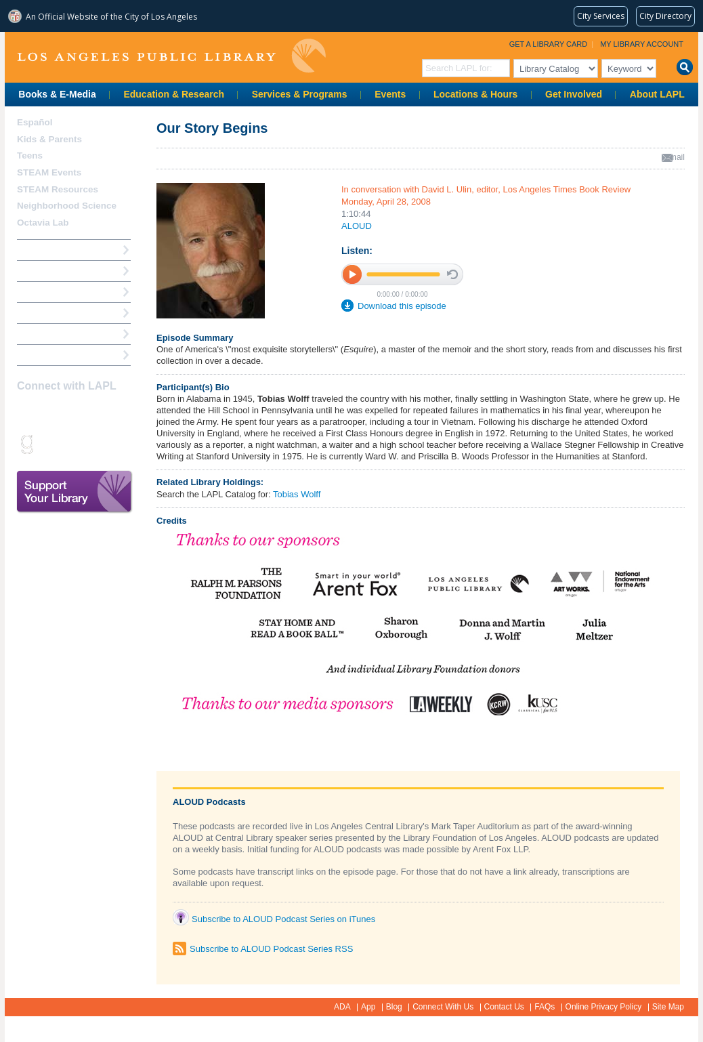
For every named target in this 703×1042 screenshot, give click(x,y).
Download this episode (402, 306)
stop (452, 274)
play (352, 274)
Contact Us (504, 1007)
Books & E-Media (56, 94)
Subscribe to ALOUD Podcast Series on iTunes (283, 919)
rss (73, 444)
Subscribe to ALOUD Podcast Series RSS (271, 949)
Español (35, 122)
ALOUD (356, 226)
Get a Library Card (548, 44)
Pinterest (120, 412)
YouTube (97, 412)
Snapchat (49, 444)
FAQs (544, 1007)
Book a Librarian (52, 334)
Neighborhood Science (66, 206)
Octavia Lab (43, 222)
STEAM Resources (57, 189)
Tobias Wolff (296, 494)
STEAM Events (49, 172)
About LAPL (657, 94)
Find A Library (46, 355)
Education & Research (173, 94)
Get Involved (573, 94)
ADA (342, 1007)
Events (390, 94)
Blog (394, 1007)
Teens (30, 155)
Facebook (26, 412)
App (368, 1007)
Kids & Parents (49, 139)
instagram (49, 412)
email (675, 157)
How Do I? (38, 250)
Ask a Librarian (49, 313)
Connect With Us (442, 1007)
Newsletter (97, 444)
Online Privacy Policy (604, 1007)
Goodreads (26, 444)
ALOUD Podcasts (209, 802)
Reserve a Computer (59, 292)
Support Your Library (74, 492)
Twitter (73, 412)
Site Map (668, 1007)
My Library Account (641, 44)
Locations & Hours (475, 94)
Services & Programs (299, 94)
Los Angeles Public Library (171, 56)
